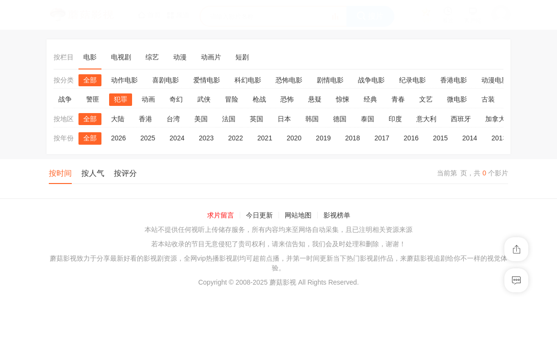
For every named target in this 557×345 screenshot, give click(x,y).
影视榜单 (336, 215)
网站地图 (298, 215)
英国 (256, 119)
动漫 (180, 57)
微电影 (457, 99)
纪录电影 (412, 80)
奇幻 (176, 99)
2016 (411, 138)
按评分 (125, 173)
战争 (65, 99)
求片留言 (220, 215)
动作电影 (124, 80)
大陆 (117, 119)
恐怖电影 (289, 80)
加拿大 (495, 119)
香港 (145, 119)
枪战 (259, 99)
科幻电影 (247, 80)
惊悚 (342, 99)
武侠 (204, 99)
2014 (469, 138)
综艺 (152, 57)
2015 (440, 138)
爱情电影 (206, 80)
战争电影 (371, 80)
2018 (352, 138)
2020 (294, 138)
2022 (235, 138)
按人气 (92, 173)
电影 (90, 57)
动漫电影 (494, 80)
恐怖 (287, 99)
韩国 (312, 119)
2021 (264, 138)
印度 (395, 119)
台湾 (173, 119)
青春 (398, 99)
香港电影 (453, 80)
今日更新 (259, 215)
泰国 (367, 119)
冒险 (231, 99)
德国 (339, 119)
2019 (323, 138)
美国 (201, 119)
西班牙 (461, 119)
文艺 (426, 99)
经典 (370, 99)
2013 (498, 138)
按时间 (60, 173)
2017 (381, 138)
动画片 (211, 57)
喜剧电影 (165, 80)
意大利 (426, 119)
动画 (148, 99)
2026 (118, 138)
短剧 (242, 57)
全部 (90, 80)
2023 (206, 138)
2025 (147, 138)
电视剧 (121, 57)
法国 (228, 119)
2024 (176, 138)
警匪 (93, 99)
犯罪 (120, 99)
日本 (284, 119)
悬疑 (315, 99)
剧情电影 (330, 80)
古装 (488, 99)
